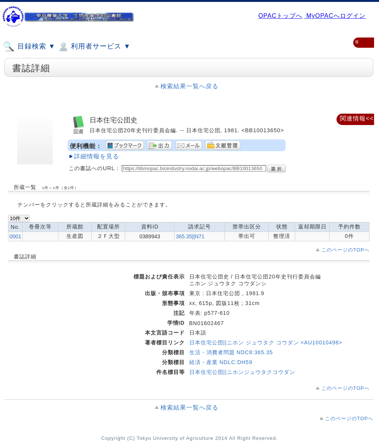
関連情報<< (357, 118)
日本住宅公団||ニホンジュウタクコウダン (242, 372)
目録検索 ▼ (29, 46)
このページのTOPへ (345, 250)
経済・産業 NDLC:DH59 (221, 362)
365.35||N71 (190, 236)
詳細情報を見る (96, 156)
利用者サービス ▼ (94, 46)
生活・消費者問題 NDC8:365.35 (231, 352)
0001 (15, 236)
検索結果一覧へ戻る (189, 86)
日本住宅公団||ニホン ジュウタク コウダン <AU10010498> (266, 342)
